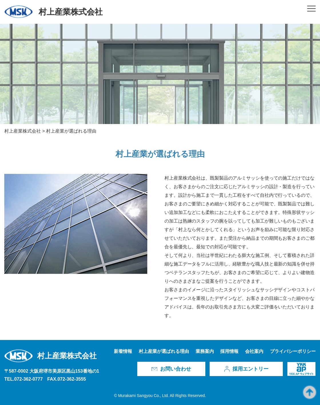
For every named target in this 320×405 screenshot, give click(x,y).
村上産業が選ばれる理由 (164, 351)
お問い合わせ (175, 369)
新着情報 (123, 351)
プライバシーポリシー (293, 351)
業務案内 (205, 351)
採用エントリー (250, 369)
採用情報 (229, 351)
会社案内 (254, 351)
